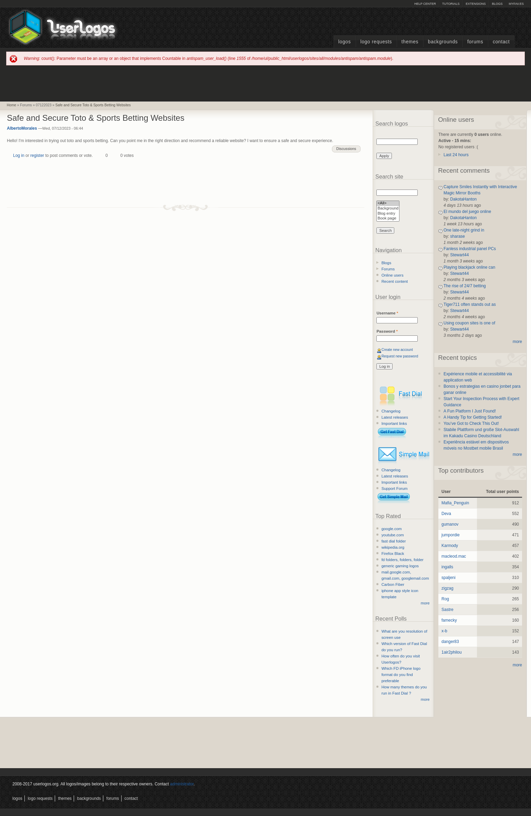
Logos (344, 41)
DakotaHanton (463, 199)
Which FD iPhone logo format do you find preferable (401, 674)
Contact (501, 41)
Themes (410, 41)
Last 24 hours (456, 154)
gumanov (449, 524)
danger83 (450, 641)
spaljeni (448, 577)
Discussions (346, 149)
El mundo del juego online (467, 211)
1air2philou (451, 652)
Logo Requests (376, 41)
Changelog (391, 411)
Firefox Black (393, 553)
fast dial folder (394, 541)
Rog (445, 599)
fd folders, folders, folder (403, 560)
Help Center (425, 4)
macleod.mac (453, 556)
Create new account (397, 350)
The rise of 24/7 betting (465, 285)
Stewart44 (459, 255)
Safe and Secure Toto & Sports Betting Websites (93, 105)
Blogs (497, 4)
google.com (392, 529)
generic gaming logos (400, 566)
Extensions (476, 4)
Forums (475, 41)
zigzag (447, 588)
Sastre (447, 609)
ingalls (447, 567)
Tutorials (450, 4)
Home (11, 105)
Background (388, 208)
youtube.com (393, 535)
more (425, 603)
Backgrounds (443, 41)
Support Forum (395, 488)
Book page (388, 218)
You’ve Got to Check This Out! (471, 423)
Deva (446, 513)
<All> (388, 203)
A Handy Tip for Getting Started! (473, 417)
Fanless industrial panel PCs (470, 248)
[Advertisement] (265, 82)
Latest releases (395, 417)
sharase (457, 236)
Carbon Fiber (393, 584)
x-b (444, 631)
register (37, 155)
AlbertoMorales (22, 128)
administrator (182, 784)
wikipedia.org (393, 547)
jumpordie (450, 535)
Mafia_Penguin (455, 503)
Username (387, 313)
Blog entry (388, 213)
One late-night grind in (464, 230)
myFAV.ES (516, 4)
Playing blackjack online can (469, 267)
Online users (393, 275)
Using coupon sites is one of (469, 323)
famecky (449, 620)
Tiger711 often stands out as (470, 304)
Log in (18, 155)
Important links (394, 423)
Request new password (400, 356)
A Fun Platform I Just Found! (470, 411)
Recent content (395, 281)
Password (386, 331)
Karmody (449, 545)
